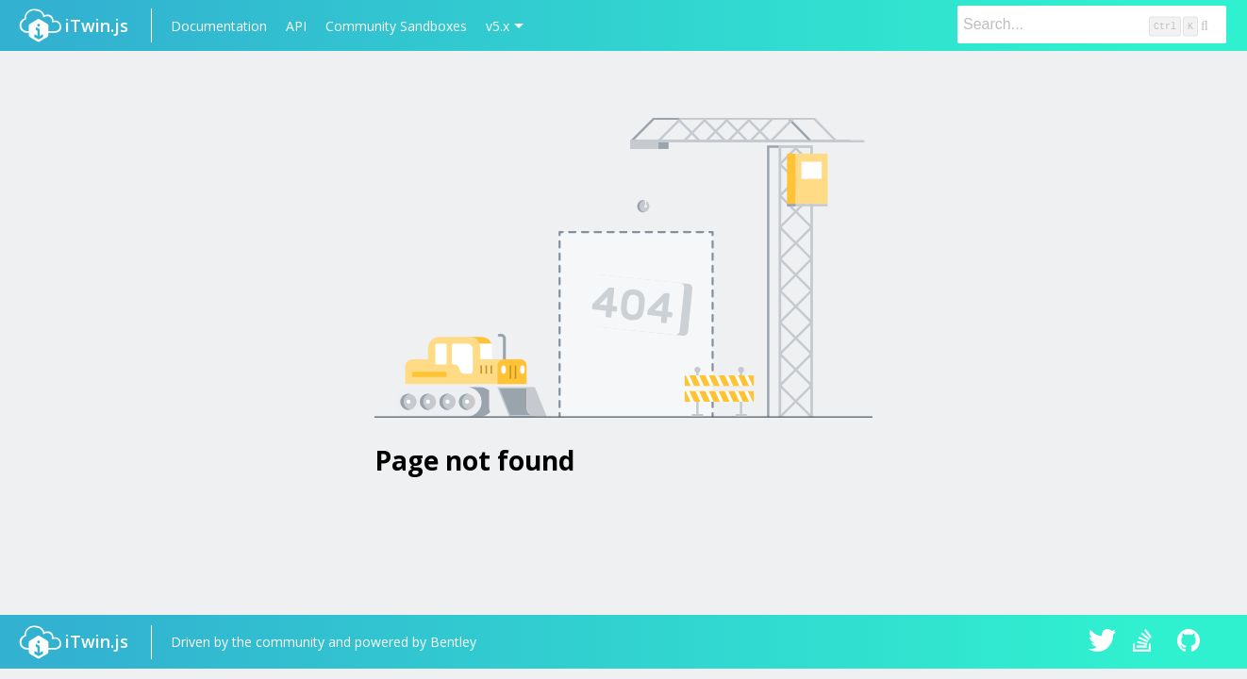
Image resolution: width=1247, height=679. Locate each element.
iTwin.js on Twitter (1103, 642)
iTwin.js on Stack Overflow (1147, 642)
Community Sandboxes (396, 26)
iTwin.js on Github (1191, 642)
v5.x (497, 26)
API (296, 26)
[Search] (1091, 24)
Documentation (219, 26)
